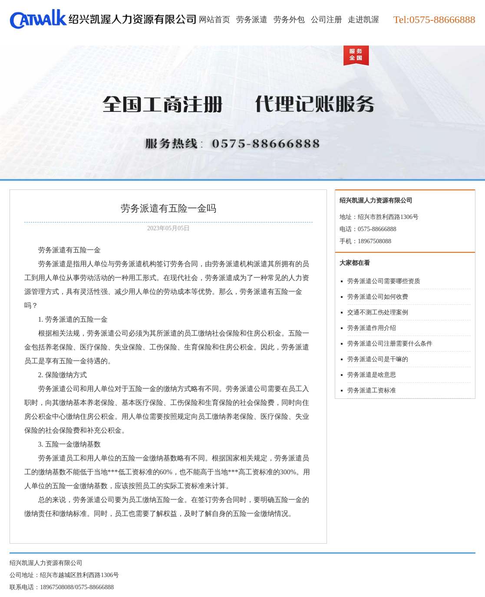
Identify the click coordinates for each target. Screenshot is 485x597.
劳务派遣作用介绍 (371, 328)
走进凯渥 (363, 19)
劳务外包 (289, 19)
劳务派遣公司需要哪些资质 (383, 281)
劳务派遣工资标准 (371, 390)
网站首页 (214, 19)
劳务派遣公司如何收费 (377, 297)
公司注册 (326, 19)
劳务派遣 (251, 19)
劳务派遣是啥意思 (371, 375)
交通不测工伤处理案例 (377, 312)
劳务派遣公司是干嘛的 (377, 359)
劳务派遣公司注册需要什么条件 (389, 343)
